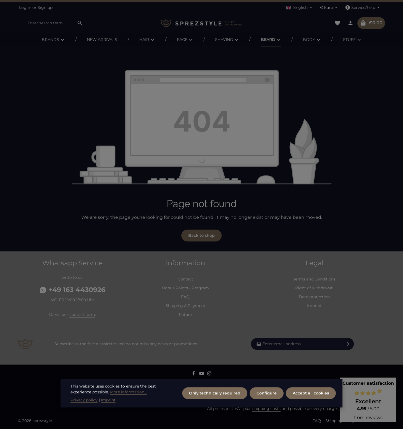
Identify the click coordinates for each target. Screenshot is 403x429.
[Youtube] (202, 374)
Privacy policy (84, 416)
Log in (25, 7)
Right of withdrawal (314, 287)
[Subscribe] (348, 344)
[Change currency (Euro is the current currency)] (328, 8)
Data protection (314, 296)
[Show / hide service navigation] (362, 8)
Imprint (314, 305)
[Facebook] (194, 374)
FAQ (185, 296)
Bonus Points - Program (185, 287)
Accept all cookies (311, 409)
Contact (185, 279)
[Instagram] (209, 374)
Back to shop (201, 235)
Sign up (45, 7)
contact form (82, 314)
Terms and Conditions (314, 279)
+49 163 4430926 (72, 290)
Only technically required (214, 409)
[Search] (80, 23)
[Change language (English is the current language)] (299, 8)
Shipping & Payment (185, 305)
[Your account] (350, 23)
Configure (267, 409)
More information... (128, 407)
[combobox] (48, 23)
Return (185, 314)
